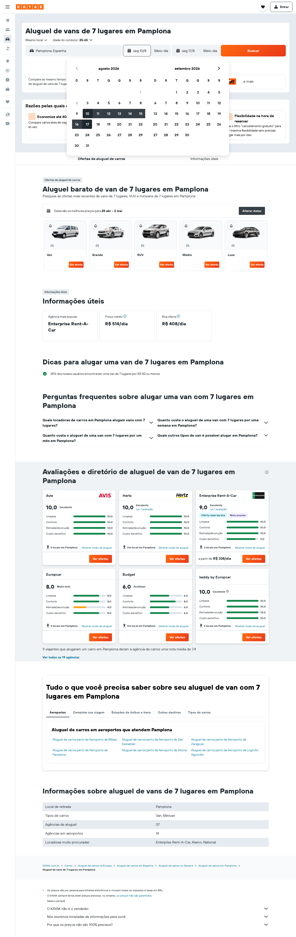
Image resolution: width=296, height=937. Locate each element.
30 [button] (76, 145)
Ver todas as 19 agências (61, 657)
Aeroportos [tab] (58, 712)
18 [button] (98, 124)
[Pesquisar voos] (7, 20)
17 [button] (87, 124)
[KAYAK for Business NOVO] (7, 89)
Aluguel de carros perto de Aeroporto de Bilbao (85, 739)
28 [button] (130, 135)
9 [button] (77, 113)
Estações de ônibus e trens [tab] (131, 712)
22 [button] (141, 124)
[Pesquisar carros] (7, 39)
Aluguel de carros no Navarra (176, 865)
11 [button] (98, 113)
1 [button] (140, 92)
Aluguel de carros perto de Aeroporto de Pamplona (80, 752)
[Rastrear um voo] (7, 70)
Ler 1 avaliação (144, 509)
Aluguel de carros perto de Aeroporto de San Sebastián (152, 741)
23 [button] (77, 135)
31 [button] (87, 145)
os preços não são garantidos (134, 895)
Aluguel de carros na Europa (95, 865)
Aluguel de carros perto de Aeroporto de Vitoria (154, 750)
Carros (69, 865)
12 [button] (108, 113)
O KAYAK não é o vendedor (158, 908)
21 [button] (130, 124)
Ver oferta (76, 264)
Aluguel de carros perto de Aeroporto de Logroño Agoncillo (225, 752)
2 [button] (77, 103)
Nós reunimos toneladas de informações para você (158, 916)
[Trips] (7, 101)
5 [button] (109, 103)
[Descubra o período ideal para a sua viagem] (7, 79)
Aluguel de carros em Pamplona (217, 865)
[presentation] (267, 472)
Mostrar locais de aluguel (97, 547)
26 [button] (109, 135)
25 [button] (98, 135)
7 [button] (130, 103)
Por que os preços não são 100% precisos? (158, 924)
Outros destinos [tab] (169, 712)
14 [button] (130, 113)
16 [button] (76, 124)
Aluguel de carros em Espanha (135, 865)
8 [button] (141, 103)
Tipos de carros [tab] (199, 712)
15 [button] (140, 113)
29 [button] (141, 135)
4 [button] (98, 103)
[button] (7, 7)
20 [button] (119, 124)
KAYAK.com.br (51, 865)
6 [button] (119, 103)
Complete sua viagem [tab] (88, 712)
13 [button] (119, 113)
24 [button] (87, 135)
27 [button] (119, 135)
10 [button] (87, 113)
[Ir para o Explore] (7, 61)
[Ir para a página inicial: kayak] (30, 7)
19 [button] (108, 124)
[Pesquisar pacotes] (7, 48)
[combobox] (36, 40)
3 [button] (87, 103)
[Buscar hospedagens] (7, 29)
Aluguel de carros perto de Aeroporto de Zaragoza (218, 741)
